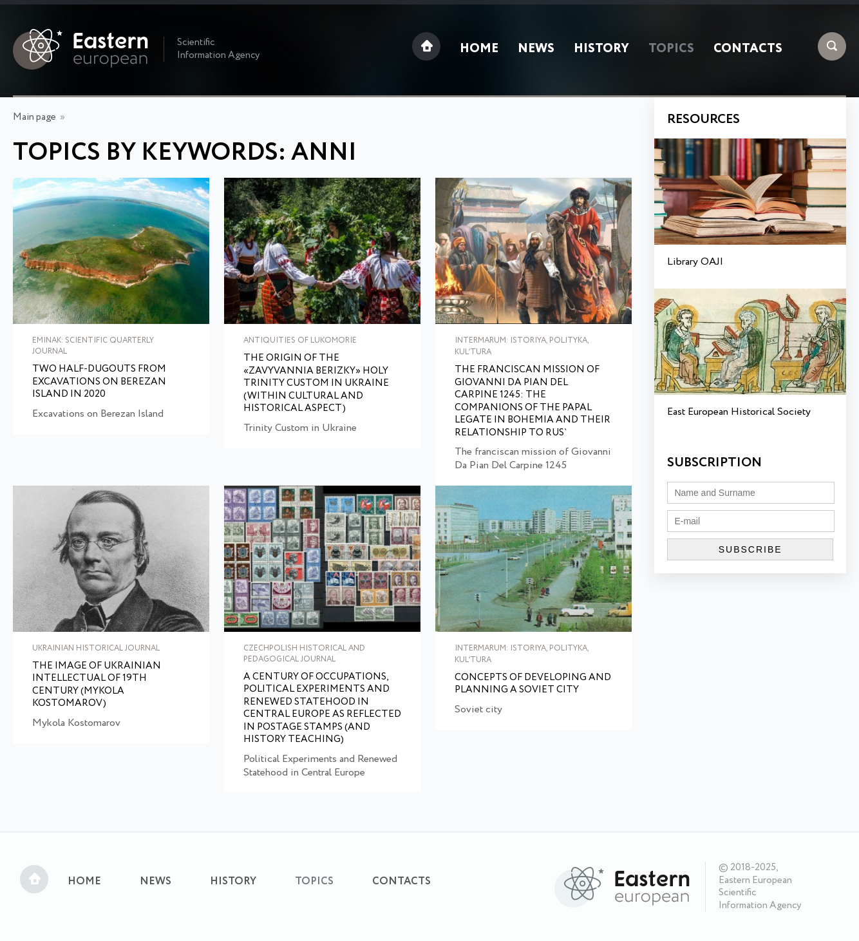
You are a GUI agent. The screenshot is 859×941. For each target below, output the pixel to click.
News (536, 49)
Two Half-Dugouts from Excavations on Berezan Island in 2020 (99, 382)
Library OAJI (695, 261)
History (601, 49)
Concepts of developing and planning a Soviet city (533, 684)
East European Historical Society (739, 411)
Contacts (747, 49)
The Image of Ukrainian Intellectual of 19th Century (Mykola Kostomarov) (96, 685)
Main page (34, 117)
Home (479, 49)
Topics (671, 49)
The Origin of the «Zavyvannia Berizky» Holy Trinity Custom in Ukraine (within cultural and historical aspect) (316, 383)
